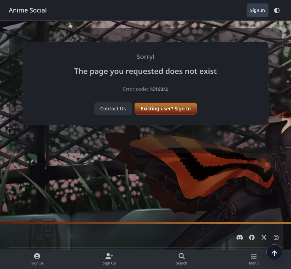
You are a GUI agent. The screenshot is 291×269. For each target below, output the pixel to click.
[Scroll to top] (274, 252)
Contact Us (113, 108)
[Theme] (276, 10)
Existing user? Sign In (165, 108)
